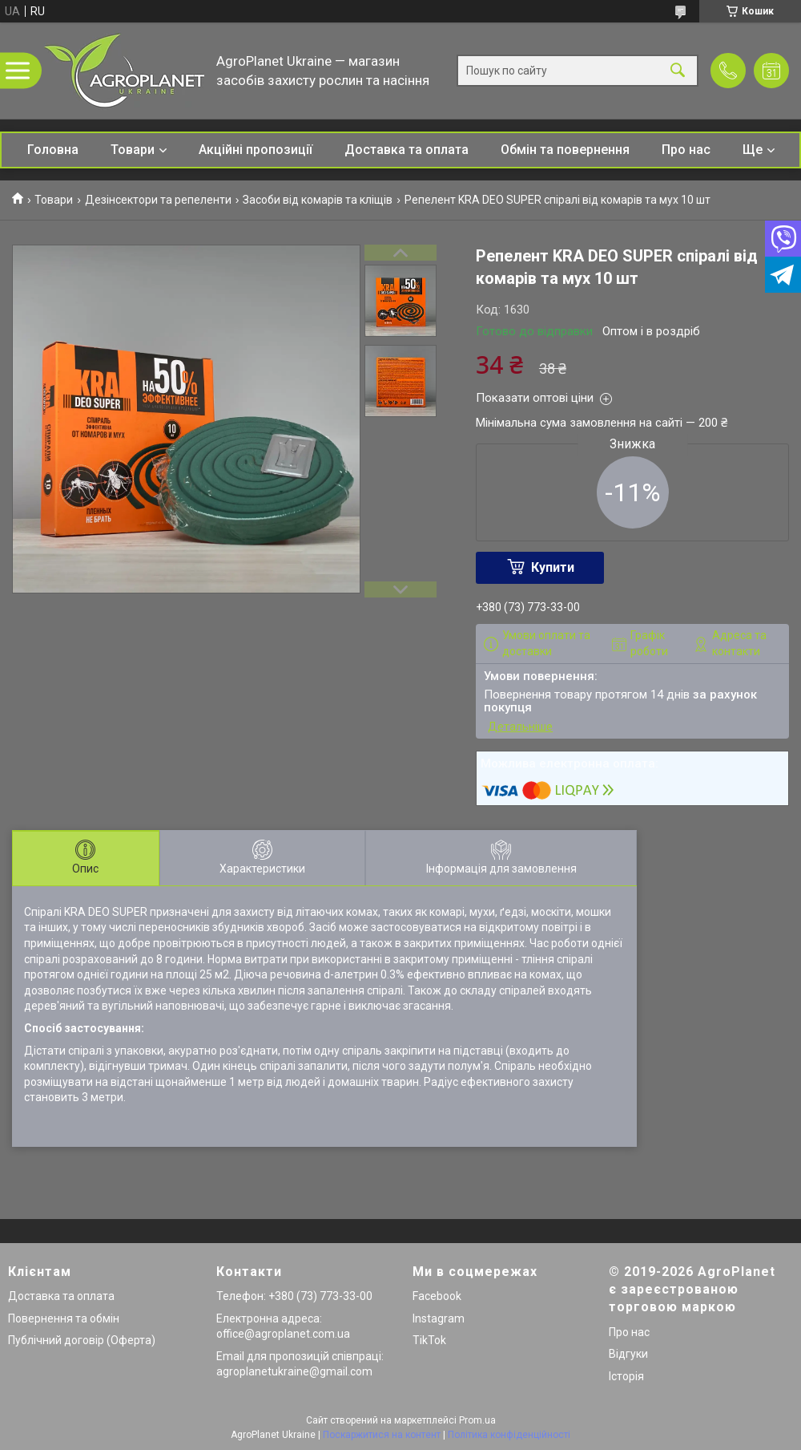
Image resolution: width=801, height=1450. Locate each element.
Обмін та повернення (565, 149)
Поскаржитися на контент (382, 1434)
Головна (52, 149)
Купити (552, 567)
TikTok (429, 1340)
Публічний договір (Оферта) (81, 1340)
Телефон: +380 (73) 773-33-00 (294, 1296)
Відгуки (628, 1353)
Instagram (439, 1318)
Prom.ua (477, 1420)
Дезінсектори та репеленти (158, 199)
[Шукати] (677, 71)
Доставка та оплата (406, 149)
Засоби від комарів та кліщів (317, 199)
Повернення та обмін (63, 1318)
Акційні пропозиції (255, 149)
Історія (626, 1376)
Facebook (437, 1296)
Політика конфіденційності (509, 1434)
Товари (133, 149)
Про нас (686, 149)
